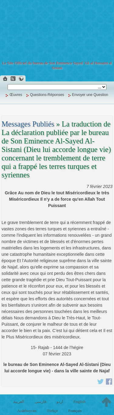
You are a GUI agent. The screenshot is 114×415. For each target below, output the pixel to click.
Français (74, 410)
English (79, 401)
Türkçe (52, 410)
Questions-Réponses (47, 95)
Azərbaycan (26, 410)
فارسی (40, 401)
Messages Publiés (28, 124)
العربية (18, 401)
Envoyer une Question (90, 95)
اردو (60, 401)
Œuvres (15, 95)
